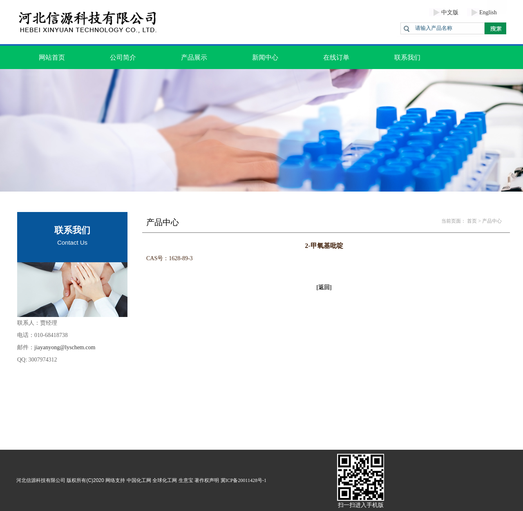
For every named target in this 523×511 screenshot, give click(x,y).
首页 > (474, 221)
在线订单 (336, 57)
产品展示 (194, 57)
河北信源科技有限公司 (40, 480)
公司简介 (123, 57)
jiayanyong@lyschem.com (64, 347)
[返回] (323, 287)
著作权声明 (206, 480)
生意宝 (186, 480)
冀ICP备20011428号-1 (243, 480)
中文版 (449, 12)
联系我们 (407, 57)
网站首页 (52, 57)
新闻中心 (265, 57)
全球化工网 (164, 480)
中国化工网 (139, 480)
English (488, 12)
